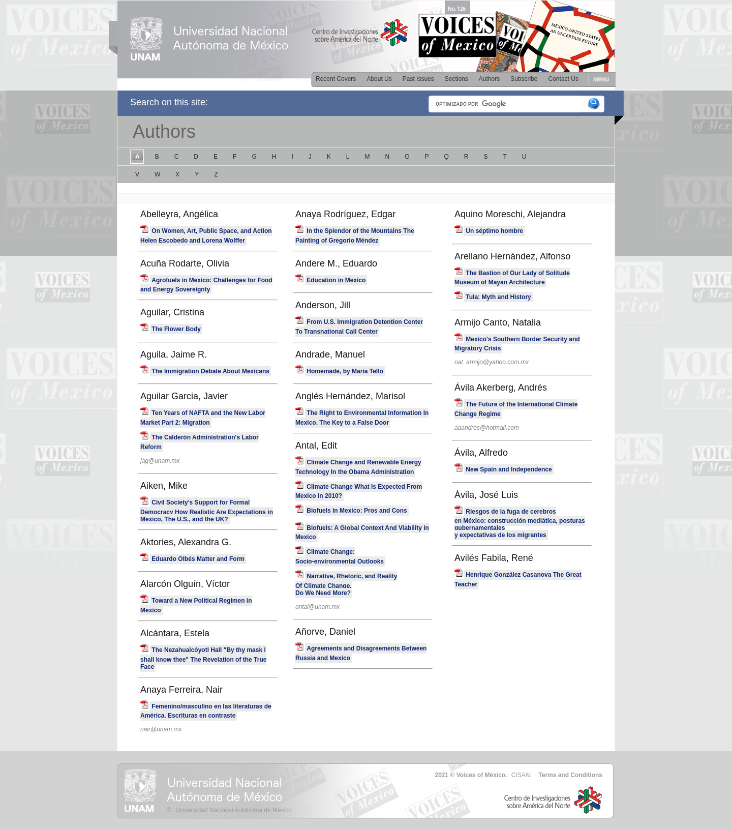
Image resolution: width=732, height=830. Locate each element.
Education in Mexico (336, 280)
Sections (456, 78)
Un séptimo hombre (494, 230)
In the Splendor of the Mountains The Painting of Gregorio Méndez (354, 235)
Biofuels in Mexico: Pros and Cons (357, 510)
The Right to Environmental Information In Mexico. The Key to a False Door (362, 417)
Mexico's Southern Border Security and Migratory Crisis (517, 344)
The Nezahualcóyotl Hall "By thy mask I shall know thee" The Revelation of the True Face (203, 658)
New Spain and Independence (509, 469)
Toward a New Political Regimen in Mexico (196, 605)
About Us (379, 78)
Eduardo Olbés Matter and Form (198, 558)
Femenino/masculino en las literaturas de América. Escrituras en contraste (205, 711)
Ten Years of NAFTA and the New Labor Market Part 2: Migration (202, 417)
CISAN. (521, 775)
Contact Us (563, 78)
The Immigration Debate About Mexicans (210, 371)
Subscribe (523, 78)
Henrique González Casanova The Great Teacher (518, 579)
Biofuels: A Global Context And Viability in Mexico (362, 532)
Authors (489, 78)
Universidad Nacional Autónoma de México (233, 810)
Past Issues (418, 78)
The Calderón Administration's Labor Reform (199, 442)
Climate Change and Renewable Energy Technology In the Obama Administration (358, 467)
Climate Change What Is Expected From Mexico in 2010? (358, 491)
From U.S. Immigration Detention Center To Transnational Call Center (359, 326)
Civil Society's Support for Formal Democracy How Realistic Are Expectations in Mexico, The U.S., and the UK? (206, 511)
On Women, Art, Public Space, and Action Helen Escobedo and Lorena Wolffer (206, 235)
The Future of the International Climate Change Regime (515, 409)
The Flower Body (176, 329)
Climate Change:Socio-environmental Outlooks (339, 556)
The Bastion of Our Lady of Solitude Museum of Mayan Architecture (512, 278)
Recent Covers (336, 78)
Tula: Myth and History (498, 297)
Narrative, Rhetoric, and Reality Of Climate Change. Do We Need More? (346, 585)
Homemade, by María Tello (345, 371)
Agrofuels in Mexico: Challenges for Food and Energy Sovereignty (206, 285)
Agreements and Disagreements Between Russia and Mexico (360, 653)
